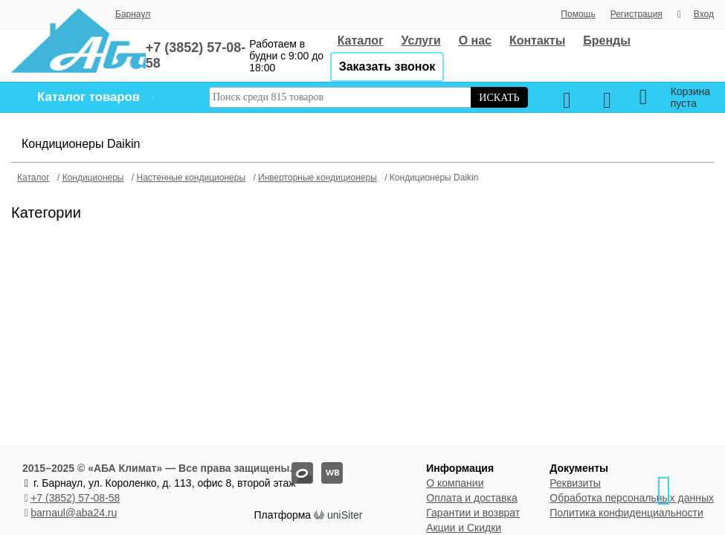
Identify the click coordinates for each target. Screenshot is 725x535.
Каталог (361, 40)
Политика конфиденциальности (626, 513)
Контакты (537, 40)
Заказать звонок (387, 66)
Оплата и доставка (471, 498)
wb (321, 462)
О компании (454, 483)
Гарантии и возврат (473, 513)
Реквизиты (575, 483)
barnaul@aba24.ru (73, 513)
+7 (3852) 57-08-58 (75, 498)
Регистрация (636, 14)
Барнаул (132, 14)
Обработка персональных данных (632, 498)
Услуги (421, 40)
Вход (704, 14)
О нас (475, 40)
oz (291, 462)
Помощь (578, 14)
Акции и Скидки (463, 528)
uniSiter (344, 515)
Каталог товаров (88, 97)
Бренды (607, 40)
